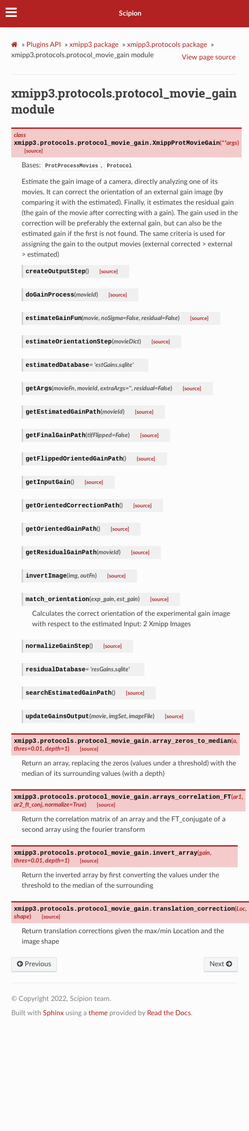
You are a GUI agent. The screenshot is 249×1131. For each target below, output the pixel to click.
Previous (34, 964)
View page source (209, 57)
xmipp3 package (93, 44)
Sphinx (53, 1013)
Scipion (130, 13)
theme (98, 1013)
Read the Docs (169, 1013)
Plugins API (43, 44)
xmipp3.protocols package (167, 44)
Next (221, 964)
